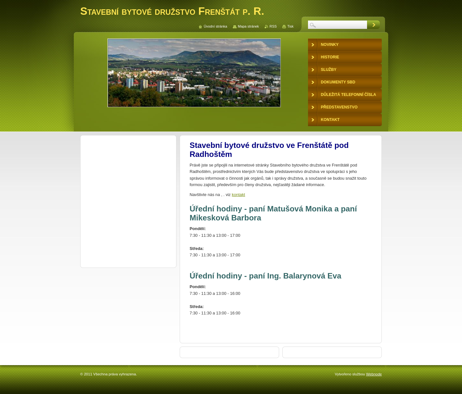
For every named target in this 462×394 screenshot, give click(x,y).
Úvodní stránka (215, 26)
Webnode (374, 374)
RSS (273, 26)
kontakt (238, 194)
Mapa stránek (248, 26)
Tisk (290, 26)
